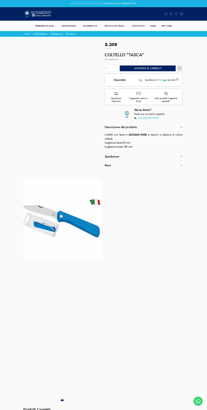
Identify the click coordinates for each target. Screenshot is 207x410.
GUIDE (153, 25)
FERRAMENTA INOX (45, 25)
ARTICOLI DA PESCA (115, 25)
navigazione (57, 33)
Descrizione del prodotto (144, 127)
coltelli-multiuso (40, 33)
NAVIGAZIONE (69, 25)
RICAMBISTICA (91, 25)
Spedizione (144, 157)
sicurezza (70, 33)
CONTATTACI (138, 25)
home (27, 33)
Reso (144, 165)
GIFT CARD (166, 25)
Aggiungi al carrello (147, 68)
